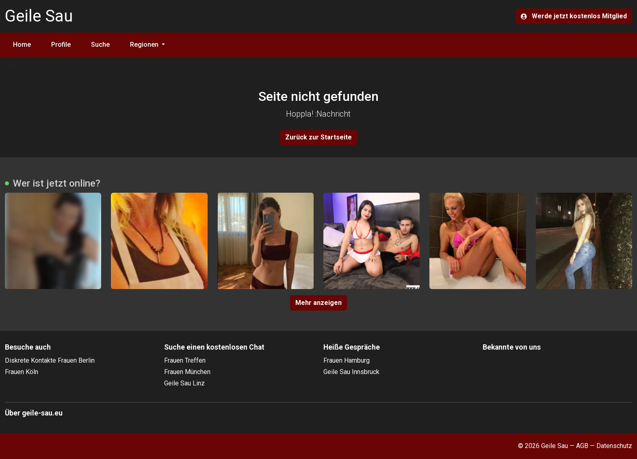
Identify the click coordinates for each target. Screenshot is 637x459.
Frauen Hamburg (346, 360)
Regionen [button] (145, 44)
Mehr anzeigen (318, 303)
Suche (100, 44)
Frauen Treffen (185, 360)
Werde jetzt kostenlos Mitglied (574, 16)
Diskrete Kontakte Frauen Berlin (50, 360)
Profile (61, 44)
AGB (582, 446)
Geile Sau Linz (184, 383)
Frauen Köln (21, 372)
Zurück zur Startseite (318, 137)
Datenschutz (614, 446)
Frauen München (187, 372)
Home (22, 44)
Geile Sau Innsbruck (351, 372)
